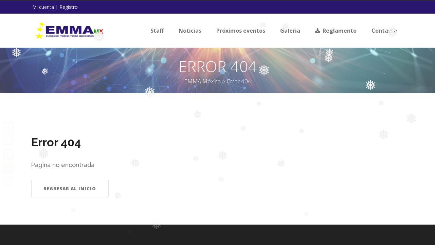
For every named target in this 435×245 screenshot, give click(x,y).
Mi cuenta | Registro (55, 7)
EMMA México (218, 81)
